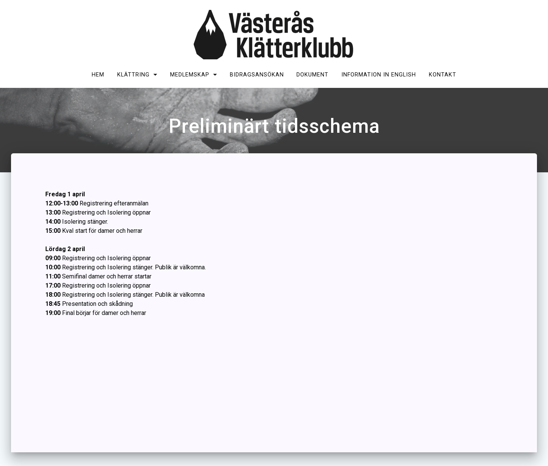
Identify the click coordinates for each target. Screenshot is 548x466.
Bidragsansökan (257, 75)
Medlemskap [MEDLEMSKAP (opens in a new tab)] (189, 75)
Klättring (133, 75)
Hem (98, 75)
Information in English (378, 75)
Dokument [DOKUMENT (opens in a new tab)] (312, 75)
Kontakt (442, 75)
